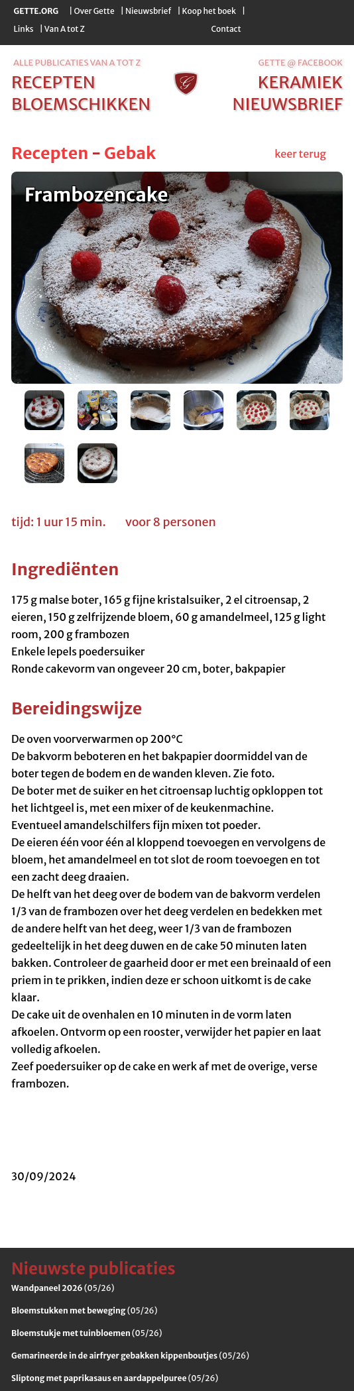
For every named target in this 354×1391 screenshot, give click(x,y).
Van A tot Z (64, 29)
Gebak (130, 153)
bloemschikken (80, 104)
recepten (53, 82)
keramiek (300, 82)
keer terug (300, 153)
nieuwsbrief (288, 104)
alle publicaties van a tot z (77, 62)
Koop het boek (209, 11)
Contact (226, 29)
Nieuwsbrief (148, 11)
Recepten (49, 153)
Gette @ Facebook (301, 62)
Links (24, 29)
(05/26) (63, 1288)
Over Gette (94, 11)
